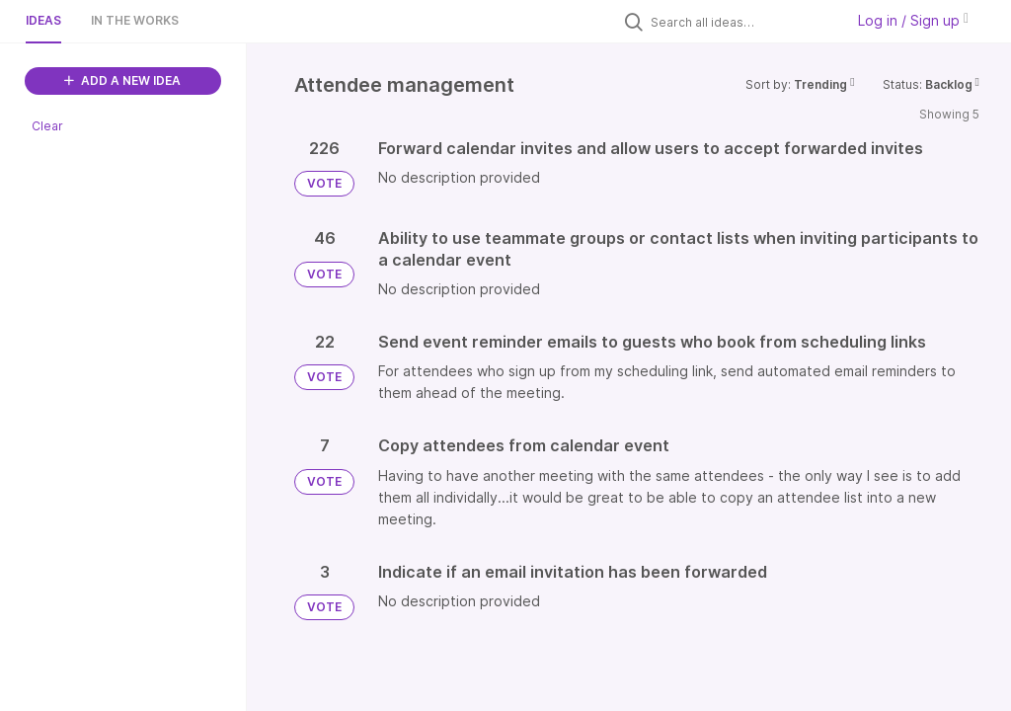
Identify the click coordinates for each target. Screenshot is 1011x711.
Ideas (43, 20)
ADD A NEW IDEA (122, 80)
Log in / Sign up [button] (913, 20)
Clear (47, 125)
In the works (135, 20)
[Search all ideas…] (742, 22)
